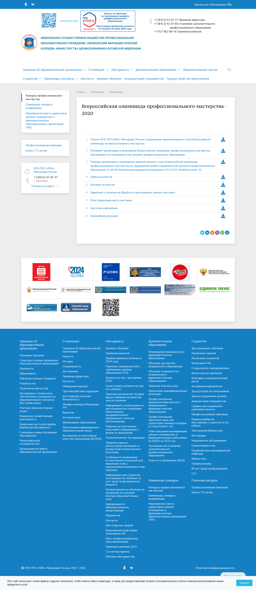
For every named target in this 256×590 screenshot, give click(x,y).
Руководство (28, 383)
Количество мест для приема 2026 (124, 379)
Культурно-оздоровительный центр (209, 379)
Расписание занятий (203, 353)
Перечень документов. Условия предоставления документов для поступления (125, 397)
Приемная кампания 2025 (121, 546)
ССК (193, 473)
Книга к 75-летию (36, 150)
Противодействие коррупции (80, 391)
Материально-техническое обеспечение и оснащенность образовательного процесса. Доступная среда (38, 398)
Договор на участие (102, 184)
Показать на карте (45, 186)
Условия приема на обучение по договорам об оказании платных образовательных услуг (125, 494)
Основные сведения (32, 355)
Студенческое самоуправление (210, 368)
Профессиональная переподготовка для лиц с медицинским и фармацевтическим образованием (164, 405)
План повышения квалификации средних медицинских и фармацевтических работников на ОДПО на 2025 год (167, 436)
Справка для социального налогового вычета (207, 407)
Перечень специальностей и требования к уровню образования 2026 (123, 369)
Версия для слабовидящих (213, 4)
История (68, 361)
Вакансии (68, 412)
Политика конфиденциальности (215, 568)
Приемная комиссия (118, 353)
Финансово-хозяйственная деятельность (36, 417)
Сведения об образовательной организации (52, 70)
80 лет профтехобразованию (209, 468)
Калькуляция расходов (104, 216)
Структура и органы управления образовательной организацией (39, 361)
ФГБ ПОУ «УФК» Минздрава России (45, 170)
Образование (28, 373)
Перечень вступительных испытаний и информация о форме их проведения (122, 429)
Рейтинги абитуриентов (120, 556)
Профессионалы (201, 463)
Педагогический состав (34, 388)
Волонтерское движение (206, 373)
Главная (80, 92)
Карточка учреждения (104, 208)
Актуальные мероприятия (206, 386)
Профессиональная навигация (44, 145)
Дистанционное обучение (207, 348)
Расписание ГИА (201, 363)
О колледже (97, 70)
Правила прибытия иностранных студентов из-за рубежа (209, 422)
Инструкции (198, 435)
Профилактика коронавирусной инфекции (210, 452)
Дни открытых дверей (119, 525)
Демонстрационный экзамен (208, 396)
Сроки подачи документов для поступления (124, 387)
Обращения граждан (75, 386)
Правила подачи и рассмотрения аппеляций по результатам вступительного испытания (123, 447)
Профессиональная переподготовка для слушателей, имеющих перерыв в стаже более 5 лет (167, 421)
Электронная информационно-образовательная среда (81, 429)
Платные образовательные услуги (36, 409)
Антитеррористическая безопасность (77, 397)
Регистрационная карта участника (111, 200)
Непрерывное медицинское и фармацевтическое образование (166, 355)
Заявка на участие (101, 177)
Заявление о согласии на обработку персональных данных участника (132, 192)
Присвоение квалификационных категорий (167, 392)
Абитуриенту (120, 70)
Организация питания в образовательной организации (38, 450)
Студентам (30, 79)
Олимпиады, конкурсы (59, 79)
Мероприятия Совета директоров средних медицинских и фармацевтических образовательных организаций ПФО (46, 120)
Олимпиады (97, 92)
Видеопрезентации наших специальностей (121, 531)
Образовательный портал (200, 70)
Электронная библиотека (206, 430)
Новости (68, 356)
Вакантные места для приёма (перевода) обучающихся (38, 425)
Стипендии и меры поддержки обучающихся (38, 433)
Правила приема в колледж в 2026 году (124, 359)
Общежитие (113, 515)
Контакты (87, 79)
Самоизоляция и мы (203, 445)
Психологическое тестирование (125, 437)
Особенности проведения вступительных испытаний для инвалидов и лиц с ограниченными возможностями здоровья (125, 463)
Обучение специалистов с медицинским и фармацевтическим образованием (164, 376)
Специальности (72, 366)
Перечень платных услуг (163, 386)
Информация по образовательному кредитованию (117, 507)
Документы (27, 368)
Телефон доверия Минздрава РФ (81, 405)
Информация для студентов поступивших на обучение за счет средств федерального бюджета (123, 479)
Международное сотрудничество (30, 442)
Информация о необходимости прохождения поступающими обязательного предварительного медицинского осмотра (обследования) (125, 413)
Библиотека (198, 458)
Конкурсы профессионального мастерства (44, 97)
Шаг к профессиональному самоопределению (122, 540)
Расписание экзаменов (205, 358)
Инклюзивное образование (79, 422)
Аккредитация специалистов (144, 79)
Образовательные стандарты (38, 378)
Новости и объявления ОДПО (166, 460)
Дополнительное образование (156, 70)
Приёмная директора (76, 376)
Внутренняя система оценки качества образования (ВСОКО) (82, 437)
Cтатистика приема (117, 551)
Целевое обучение (109, 79)
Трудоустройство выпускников (187, 79)
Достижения (70, 371)
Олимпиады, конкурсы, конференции (39, 106)
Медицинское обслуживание (208, 440)
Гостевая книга (71, 417)
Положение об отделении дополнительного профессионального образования (164, 450)
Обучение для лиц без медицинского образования (165, 364)
